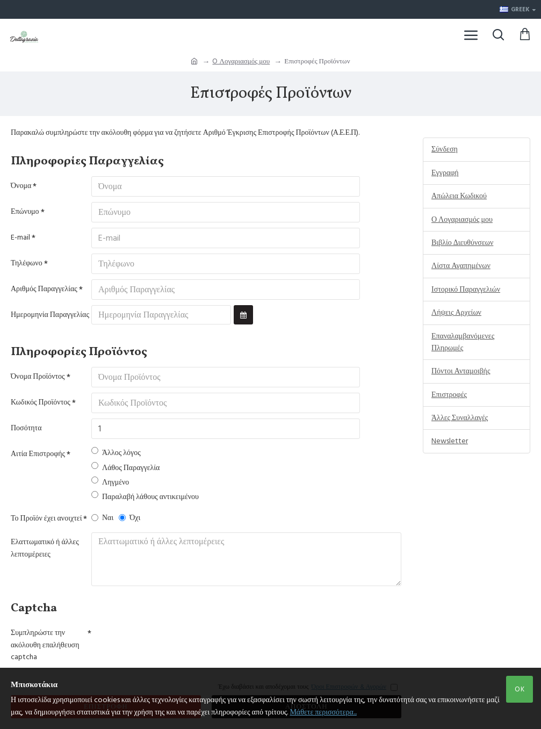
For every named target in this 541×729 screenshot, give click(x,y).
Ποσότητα (26, 428)
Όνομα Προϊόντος (38, 376)
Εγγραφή (445, 173)
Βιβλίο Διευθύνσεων (462, 242)
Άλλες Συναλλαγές (459, 418)
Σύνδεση (444, 149)
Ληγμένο (110, 482)
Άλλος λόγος (116, 452)
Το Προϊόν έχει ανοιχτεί (46, 518)
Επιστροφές (449, 394)
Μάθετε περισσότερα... (323, 712)
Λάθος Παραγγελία (125, 467)
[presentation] (166, 642)
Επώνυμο (25, 211)
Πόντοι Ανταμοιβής (460, 371)
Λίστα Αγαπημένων (460, 266)
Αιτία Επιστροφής (38, 454)
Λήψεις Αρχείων (456, 312)
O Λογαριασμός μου (241, 61)
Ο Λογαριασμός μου (462, 219)
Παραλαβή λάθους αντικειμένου (145, 496)
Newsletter (449, 441)
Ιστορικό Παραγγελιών (465, 289)
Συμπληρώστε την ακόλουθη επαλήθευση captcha (45, 644)
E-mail (20, 237)
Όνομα (21, 186)
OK (520, 689)
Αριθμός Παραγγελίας (44, 289)
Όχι (129, 518)
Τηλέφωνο (26, 263)
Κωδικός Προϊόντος (40, 402)
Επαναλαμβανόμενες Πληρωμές (462, 342)
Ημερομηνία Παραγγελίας (50, 314)
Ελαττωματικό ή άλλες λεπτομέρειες (45, 548)
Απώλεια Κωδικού (459, 196)
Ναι (102, 518)
